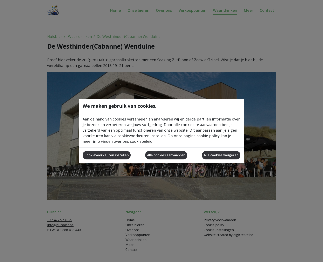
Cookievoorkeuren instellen (106, 155)
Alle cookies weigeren (221, 155)
